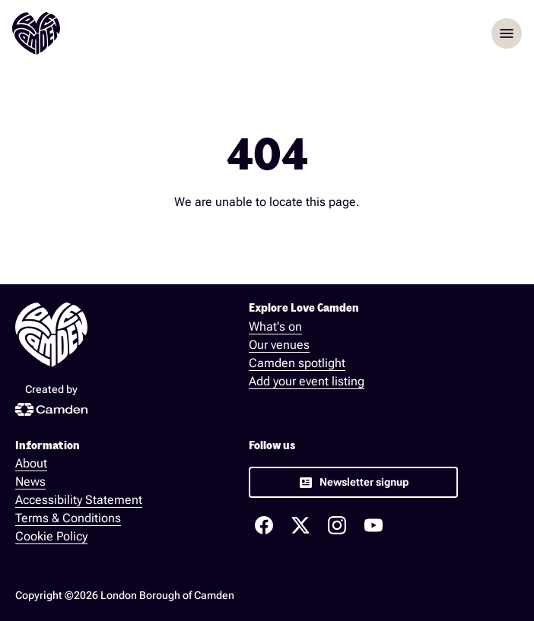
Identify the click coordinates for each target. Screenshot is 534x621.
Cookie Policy (51, 536)
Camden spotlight (297, 363)
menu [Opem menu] (506, 33)
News (30, 481)
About (31, 463)
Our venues (279, 344)
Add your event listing (306, 381)
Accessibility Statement (78, 500)
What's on (275, 326)
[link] (353, 482)
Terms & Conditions (68, 518)
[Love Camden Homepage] (36, 33)
